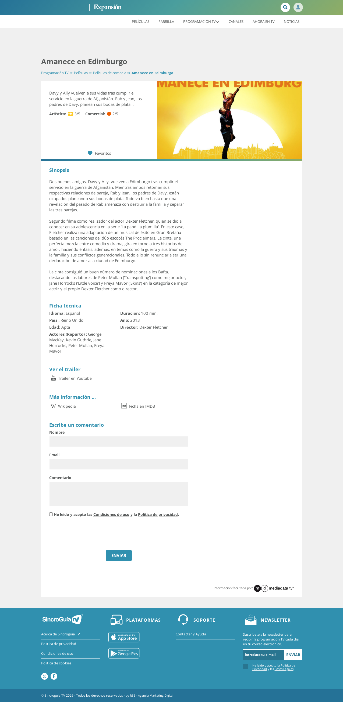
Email (54, 454)
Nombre (57, 432)
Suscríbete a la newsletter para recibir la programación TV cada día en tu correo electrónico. (271, 639)
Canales (236, 21)
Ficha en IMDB (137, 405)
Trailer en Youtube (70, 378)
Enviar (293, 654)
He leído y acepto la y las (273, 666)
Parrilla (166, 21)
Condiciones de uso (111, 514)
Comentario (60, 477)
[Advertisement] (171, 43)
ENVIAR (118, 555)
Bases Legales (284, 669)
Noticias (291, 21)
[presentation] (90, 534)
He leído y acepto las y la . (116, 514)
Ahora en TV (264, 21)
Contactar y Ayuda (191, 634)
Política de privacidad (158, 514)
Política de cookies (56, 663)
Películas (140, 21)
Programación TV (201, 21)
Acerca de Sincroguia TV (60, 634)
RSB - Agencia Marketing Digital (153, 695)
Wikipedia (62, 405)
